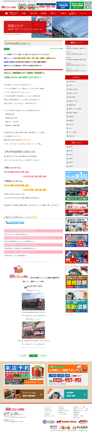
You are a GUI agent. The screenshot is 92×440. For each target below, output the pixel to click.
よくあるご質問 (62, 414)
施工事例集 (43, 13)
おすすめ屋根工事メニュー (73, 13)
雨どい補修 (76, 417)
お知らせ (6, 49)
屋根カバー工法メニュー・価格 (81, 408)
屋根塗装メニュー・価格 (79, 407)
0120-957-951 (16, 222)
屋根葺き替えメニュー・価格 (80, 410)
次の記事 (23, 355)
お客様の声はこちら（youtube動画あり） (16, 255)
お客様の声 (63, 13)
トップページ (49, 407)
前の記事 (43, 355)
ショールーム (83, 13)
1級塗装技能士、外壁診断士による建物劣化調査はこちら (20, 248)
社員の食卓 (72, 81)
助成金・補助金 (73, 112)
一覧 (33, 355)
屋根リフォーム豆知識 (75, 108)
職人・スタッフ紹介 (50, 416)
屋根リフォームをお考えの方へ (14, 13)
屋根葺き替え (72, 105)
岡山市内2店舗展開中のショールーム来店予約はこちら (20, 241)
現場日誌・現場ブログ (64, 410)
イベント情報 (72, 132)
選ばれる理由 (33, 13)
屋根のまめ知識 (73, 89)
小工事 (71, 85)
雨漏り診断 (76, 412)
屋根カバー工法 (73, 101)
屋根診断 (76, 414)
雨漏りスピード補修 (78, 416)
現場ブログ (53, 13)
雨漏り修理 (72, 97)
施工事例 (61, 407)
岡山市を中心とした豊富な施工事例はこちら (17, 234)
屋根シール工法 (73, 93)
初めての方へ (49, 408)
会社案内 (24, 13)
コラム (71, 128)
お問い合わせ (62, 412)
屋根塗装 (71, 120)
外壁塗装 (71, 116)
